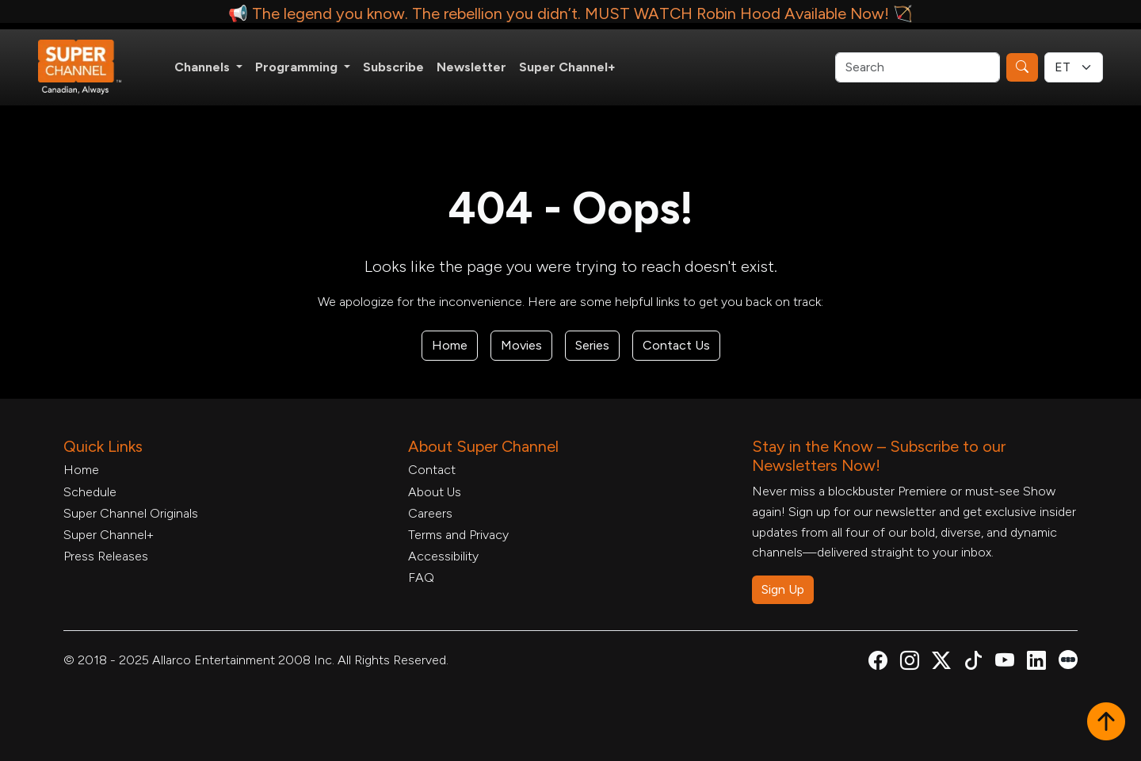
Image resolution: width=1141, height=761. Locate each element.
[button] (1106, 723)
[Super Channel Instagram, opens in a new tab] (909, 663)
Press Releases (105, 556)
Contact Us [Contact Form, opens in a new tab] (676, 345)
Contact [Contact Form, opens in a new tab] (432, 469)
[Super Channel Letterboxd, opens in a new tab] (1068, 658)
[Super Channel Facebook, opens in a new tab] (877, 663)
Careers (430, 513)
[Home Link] (90, 67)
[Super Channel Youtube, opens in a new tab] (1004, 663)
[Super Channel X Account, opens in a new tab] (941, 663)
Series (592, 345)
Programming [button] (298, 67)
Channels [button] (203, 67)
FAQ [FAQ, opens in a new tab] (421, 577)
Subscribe (393, 67)
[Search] (917, 67)
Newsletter (471, 67)
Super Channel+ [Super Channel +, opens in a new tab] (567, 67)
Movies (521, 345)
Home (449, 345)
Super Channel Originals (130, 513)
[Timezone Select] (1073, 67)
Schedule (89, 491)
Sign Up (782, 589)
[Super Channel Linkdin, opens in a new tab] (1036, 663)
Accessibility (443, 556)
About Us (434, 491)
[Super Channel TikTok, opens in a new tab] (973, 663)
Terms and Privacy (458, 534)
